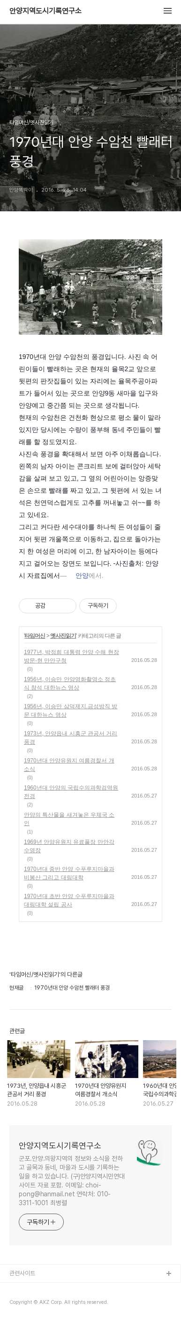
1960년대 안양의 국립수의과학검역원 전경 (71, 791)
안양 (82, 575)
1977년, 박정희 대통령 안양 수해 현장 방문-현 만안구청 (71, 656)
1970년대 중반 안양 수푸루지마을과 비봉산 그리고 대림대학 (69, 873)
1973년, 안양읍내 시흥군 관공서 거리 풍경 (70, 737)
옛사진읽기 (63, 636)
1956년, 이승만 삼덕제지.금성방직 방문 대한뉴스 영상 (70, 710)
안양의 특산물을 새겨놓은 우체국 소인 (69, 819)
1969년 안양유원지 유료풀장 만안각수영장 (69, 846)
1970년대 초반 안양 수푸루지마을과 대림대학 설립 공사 (69, 900)
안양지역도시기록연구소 (45, 11)
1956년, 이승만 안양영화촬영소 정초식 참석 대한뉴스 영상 (70, 683)
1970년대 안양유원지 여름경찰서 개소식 (69, 764)
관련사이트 (22, 1273)
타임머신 (34, 636)
